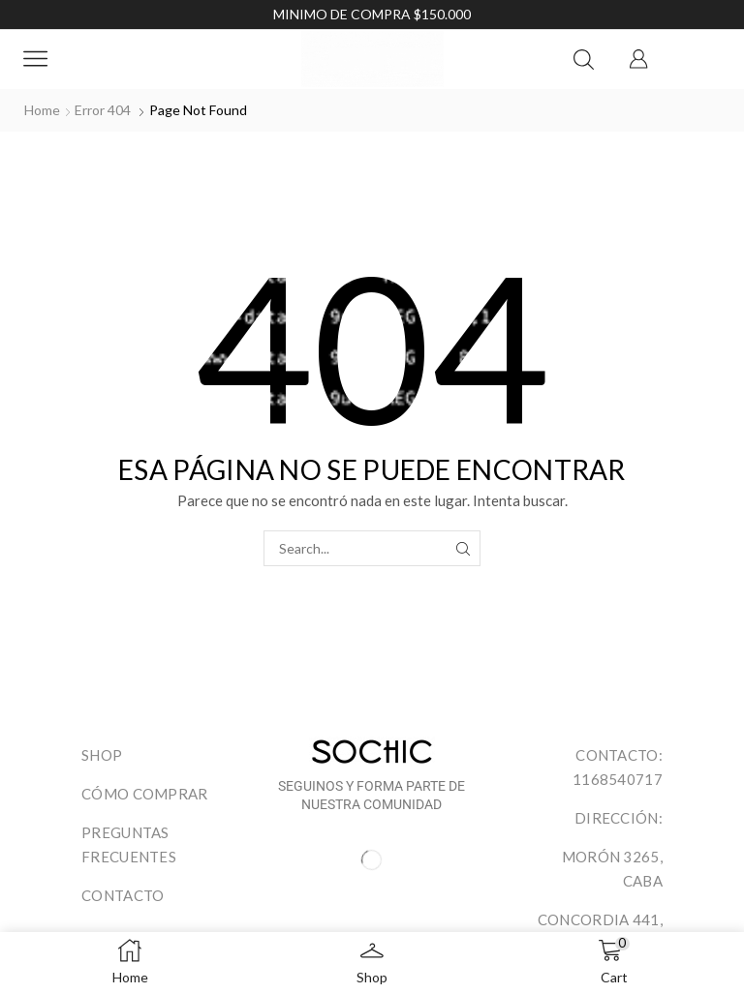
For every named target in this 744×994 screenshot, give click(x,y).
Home (42, 110)
